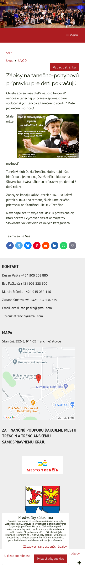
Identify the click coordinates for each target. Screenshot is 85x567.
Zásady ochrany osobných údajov (45, 546)
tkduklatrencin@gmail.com (24, 315)
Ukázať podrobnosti (17, 556)
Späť (9, 53)
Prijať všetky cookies (50, 558)
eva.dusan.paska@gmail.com (31, 307)
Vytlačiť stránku (64, 67)
